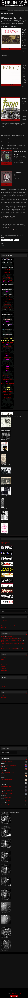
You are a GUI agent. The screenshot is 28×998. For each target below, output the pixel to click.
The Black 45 (7, 271)
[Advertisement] (6, 724)
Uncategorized (4, 686)
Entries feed (3, 697)
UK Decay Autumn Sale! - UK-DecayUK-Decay (9, 638)
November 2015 (4, 664)
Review (2, 684)
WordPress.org (4, 700)
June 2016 (3, 662)
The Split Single (7, 269)
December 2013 (4, 670)
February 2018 (4, 657)
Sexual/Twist (7, 275)
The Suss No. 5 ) (7, 298)
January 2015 (3, 668)
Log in (2, 695)
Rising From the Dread (7, 278)
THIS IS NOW (3, 627)
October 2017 (3, 659)
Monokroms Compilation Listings (7, 217)
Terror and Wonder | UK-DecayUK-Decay (9, 648)
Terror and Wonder (21, 648)
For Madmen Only (7, 277)
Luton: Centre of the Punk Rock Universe (9, 624)
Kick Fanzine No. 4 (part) (7, 299)
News (20, 638)
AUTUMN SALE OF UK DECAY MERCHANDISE (9, 622)
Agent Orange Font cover (7, 307)
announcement (4, 681)
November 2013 (4, 672)
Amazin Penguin (8, 990)
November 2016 (4, 661)
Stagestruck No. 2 (7, 305)
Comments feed (4, 699)
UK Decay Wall (3, 543)
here (8, 227)
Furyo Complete (14, 229)
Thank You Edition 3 (7, 304)
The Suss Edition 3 (7, 296)
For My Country (7, 272)
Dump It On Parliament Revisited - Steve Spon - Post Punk (12, 640)
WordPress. (19, 993)
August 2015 (3, 666)
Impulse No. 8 (7, 302)
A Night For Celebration (7, 280)
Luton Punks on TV (4, 620)
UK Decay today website (5, 542)
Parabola (14, 993)
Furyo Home (14, 232)
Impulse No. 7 (7, 301)
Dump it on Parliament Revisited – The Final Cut (10, 625)
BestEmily (3, 636)
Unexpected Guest (7, 274)
